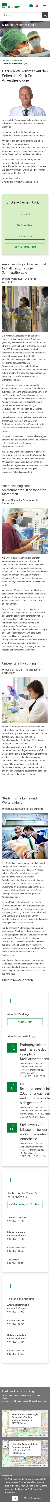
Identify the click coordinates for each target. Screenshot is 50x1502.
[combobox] (25, 15)
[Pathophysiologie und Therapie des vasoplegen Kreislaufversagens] (25, 1060)
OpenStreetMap (33, 1436)
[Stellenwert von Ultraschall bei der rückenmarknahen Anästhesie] (25, 1140)
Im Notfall (25, 214)
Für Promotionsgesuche (25, 247)
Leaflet (21, 1436)
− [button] (5, 1416)
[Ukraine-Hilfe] (31, 6)
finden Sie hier (25, 1022)
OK (15, 1498)
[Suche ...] (22, 15)
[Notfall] (36, 6)
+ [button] (5, 1413)
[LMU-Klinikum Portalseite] (11, 6)
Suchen (45, 15)
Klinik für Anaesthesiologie (19, 24)
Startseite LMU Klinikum (12, 60)
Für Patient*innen (25, 225)
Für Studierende (25, 236)
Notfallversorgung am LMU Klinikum (25, 1204)
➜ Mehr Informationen (32, 1498)
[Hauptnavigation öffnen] (44, 5)
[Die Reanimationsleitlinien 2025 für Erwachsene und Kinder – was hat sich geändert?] (25, 1100)
